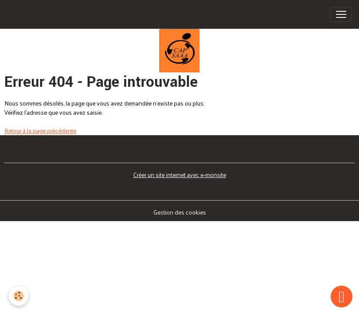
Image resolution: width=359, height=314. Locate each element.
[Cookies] (18, 296)
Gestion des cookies (179, 212)
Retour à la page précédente (40, 130)
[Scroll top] (341, 296)
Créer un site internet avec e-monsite (179, 174)
